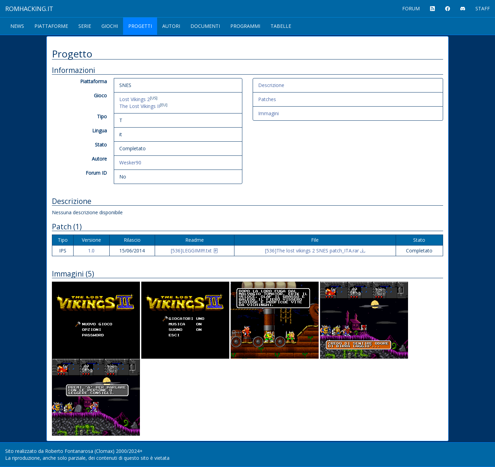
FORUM (411, 8)
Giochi (109, 26)
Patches (267, 99)
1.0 (91, 250)
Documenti (205, 26)
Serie (84, 26)
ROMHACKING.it (29, 8)
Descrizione (271, 85)
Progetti (140, 26)
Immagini (268, 113)
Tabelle (281, 26)
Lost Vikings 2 (134, 99)
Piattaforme (51, 26)
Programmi (245, 26)
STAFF (482, 8)
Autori (171, 26)
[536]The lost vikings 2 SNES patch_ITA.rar (315, 250)
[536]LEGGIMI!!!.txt (194, 250)
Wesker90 (130, 162)
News (17, 26)
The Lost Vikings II (139, 106)
